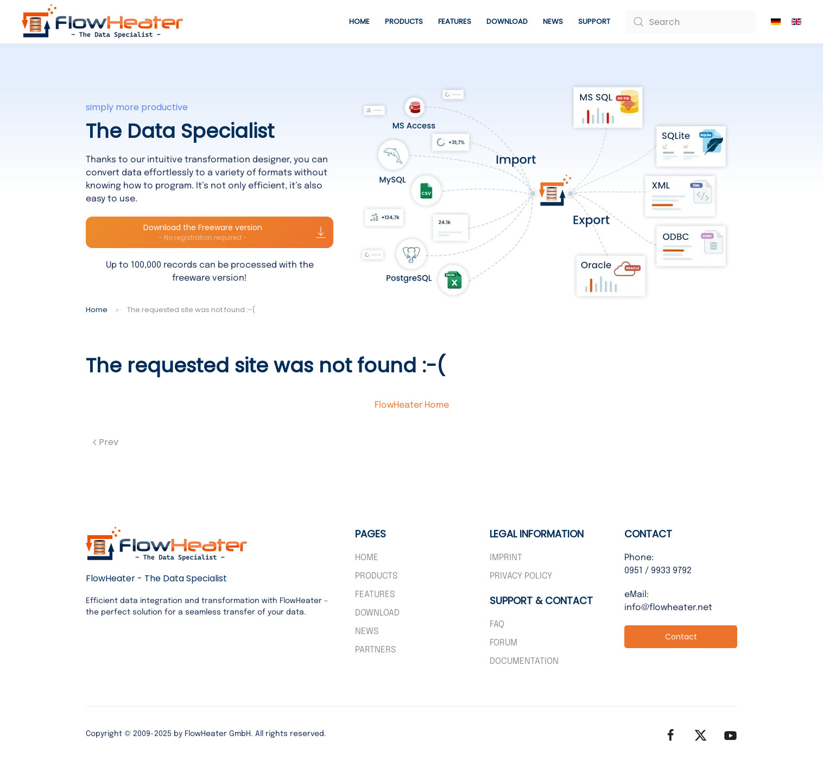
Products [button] (404, 21)
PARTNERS (375, 650)
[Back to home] (103, 21)
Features (375, 594)
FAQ (497, 624)
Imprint (506, 557)
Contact (681, 636)
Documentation (524, 661)
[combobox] (690, 21)
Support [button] (594, 21)
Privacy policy (521, 576)
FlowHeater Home (412, 405)
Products (376, 576)
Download (507, 21)
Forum (503, 643)
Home (359, 21)
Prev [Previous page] (105, 442)
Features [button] (454, 21)
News (553, 21)
